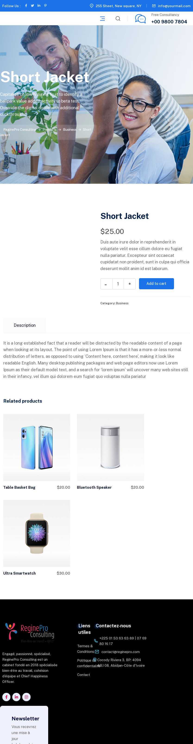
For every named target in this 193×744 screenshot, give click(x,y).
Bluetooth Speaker (85, 478)
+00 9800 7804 (169, 22)
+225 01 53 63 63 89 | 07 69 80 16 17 (122, 545)
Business (122, 303)
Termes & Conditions (81, 553)
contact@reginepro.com (120, 556)
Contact (81, 579)
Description (25, 325)
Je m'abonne (24, 709)
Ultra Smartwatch (148, 478)
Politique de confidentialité (81, 568)
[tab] (24, 325)
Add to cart (157, 283)
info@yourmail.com (174, 6)
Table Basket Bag (19, 478)
